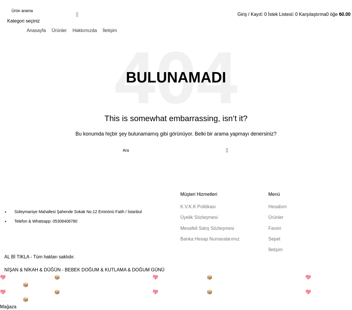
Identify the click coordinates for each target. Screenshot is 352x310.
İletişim (275, 249)
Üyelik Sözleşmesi (199, 217)
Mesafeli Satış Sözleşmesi (207, 228)
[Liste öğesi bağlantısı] (88, 216)
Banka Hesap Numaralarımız (210, 238)
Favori (274, 228)
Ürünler (275, 217)
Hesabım (277, 206)
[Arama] (45, 10)
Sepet (274, 238)
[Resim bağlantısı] (36, 199)
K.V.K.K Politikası (198, 206)
